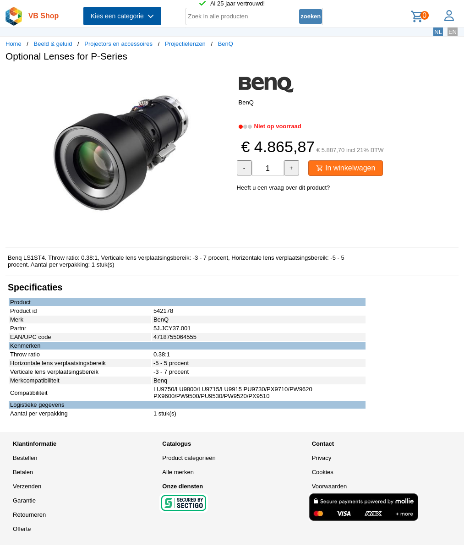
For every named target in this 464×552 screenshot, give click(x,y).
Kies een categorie (122, 16)
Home (13, 43)
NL (438, 31)
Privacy (322, 457)
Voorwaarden (329, 486)
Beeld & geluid (53, 43)
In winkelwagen (346, 168)
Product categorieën (188, 457)
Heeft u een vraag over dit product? (283, 187)
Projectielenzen (185, 43)
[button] (224, 78)
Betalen (23, 472)
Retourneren (29, 514)
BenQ (225, 43)
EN (452, 31)
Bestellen (25, 457)
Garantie (24, 500)
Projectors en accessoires (118, 43)
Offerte (22, 528)
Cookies (322, 472)
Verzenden (27, 486)
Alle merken (178, 472)
